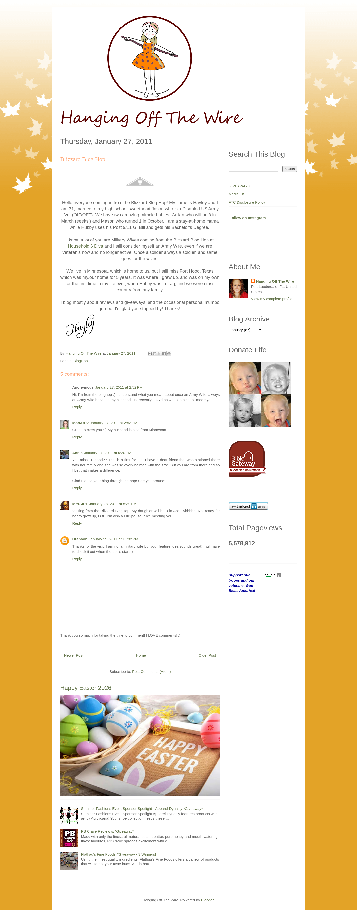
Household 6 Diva (85, 246)
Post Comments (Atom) (151, 671)
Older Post (207, 655)
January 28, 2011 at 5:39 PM (113, 504)
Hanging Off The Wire (275, 281)
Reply (77, 407)
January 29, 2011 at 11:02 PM (113, 539)
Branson (80, 539)
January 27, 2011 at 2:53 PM (113, 423)
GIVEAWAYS (239, 186)
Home (141, 655)
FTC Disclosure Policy (247, 202)
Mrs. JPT (80, 504)
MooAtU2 (80, 423)
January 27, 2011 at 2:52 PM (119, 387)
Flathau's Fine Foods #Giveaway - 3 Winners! (118, 854)
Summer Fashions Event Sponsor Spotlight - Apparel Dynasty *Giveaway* (142, 808)
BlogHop (80, 361)
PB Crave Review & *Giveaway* (107, 831)
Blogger (207, 900)
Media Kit (236, 194)
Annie (77, 453)
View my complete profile (271, 299)
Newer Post (74, 655)
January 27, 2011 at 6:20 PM (107, 453)
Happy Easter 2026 (85, 687)
